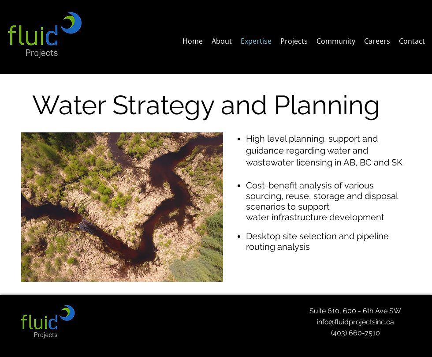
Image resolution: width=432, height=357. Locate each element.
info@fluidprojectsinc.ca (355, 322)
